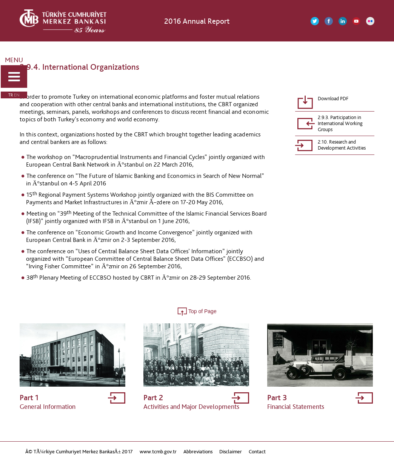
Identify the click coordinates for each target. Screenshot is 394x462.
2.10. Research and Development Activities (342, 145)
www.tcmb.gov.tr (158, 451)
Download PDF (333, 99)
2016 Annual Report (197, 21)
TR (10, 95)
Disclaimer (230, 451)
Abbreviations (197, 451)
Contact (257, 451)
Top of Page (196, 311)
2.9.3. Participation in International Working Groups (340, 124)
